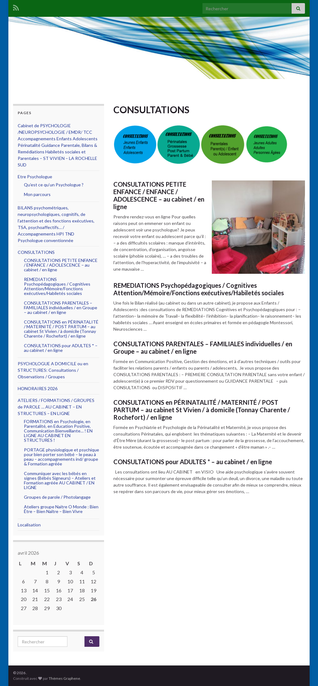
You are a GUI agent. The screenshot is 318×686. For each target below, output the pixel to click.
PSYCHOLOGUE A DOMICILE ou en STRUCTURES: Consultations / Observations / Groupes (53, 370)
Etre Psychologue (35, 176)
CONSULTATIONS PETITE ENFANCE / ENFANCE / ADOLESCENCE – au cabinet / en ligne (158, 195)
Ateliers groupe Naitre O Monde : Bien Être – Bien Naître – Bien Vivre (61, 509)
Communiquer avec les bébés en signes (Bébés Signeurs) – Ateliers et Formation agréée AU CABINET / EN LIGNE (60, 480)
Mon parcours (37, 194)
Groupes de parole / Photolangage (57, 497)
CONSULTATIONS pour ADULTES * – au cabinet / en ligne (192, 461)
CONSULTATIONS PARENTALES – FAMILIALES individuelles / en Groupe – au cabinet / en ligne (202, 347)
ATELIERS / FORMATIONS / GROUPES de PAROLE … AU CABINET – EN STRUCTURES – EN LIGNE (56, 407)
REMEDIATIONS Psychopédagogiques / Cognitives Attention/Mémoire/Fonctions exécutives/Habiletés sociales (198, 289)
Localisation (29, 524)
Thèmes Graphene (64, 678)
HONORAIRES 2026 (37, 388)
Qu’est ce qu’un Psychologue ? (54, 184)
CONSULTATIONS (36, 252)
